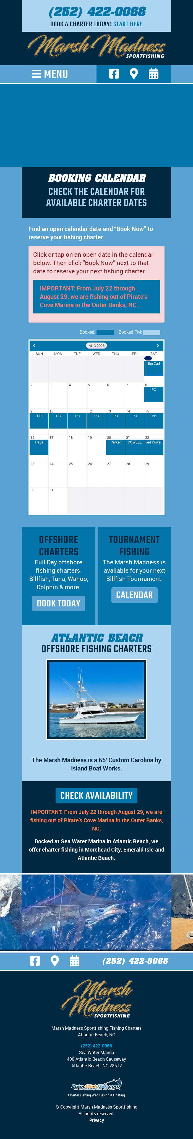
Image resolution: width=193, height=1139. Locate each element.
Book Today (58, 603)
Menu (56, 74)
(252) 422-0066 (96, 11)
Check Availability (96, 795)
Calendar (134, 595)
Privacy (96, 1120)
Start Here (128, 24)
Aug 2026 (97, 345)
